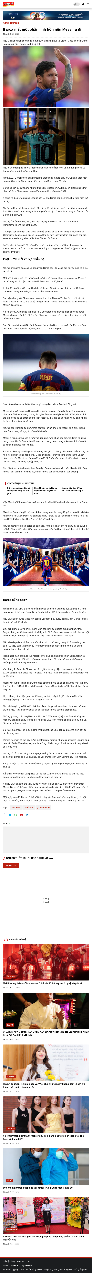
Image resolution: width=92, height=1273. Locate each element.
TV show (11, 1129)
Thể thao (29, 807)
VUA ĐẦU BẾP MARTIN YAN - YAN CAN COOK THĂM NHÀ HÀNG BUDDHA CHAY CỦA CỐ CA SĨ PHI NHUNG (46, 1033)
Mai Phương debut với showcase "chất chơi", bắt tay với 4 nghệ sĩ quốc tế (42, 983)
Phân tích (16, 807)
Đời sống (11, 1077)
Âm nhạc (11, 976)
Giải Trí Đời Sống (28, 1269)
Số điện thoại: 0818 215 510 (16, 1261)
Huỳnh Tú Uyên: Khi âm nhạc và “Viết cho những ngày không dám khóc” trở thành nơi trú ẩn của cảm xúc (44, 1085)
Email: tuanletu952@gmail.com (17, 1265)
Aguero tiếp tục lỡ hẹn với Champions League (72, 489)
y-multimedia (11, 23)
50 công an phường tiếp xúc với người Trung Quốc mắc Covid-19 (38, 1188)
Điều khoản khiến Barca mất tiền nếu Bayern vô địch (45, 491)
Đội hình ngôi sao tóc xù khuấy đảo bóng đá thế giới (18, 491)
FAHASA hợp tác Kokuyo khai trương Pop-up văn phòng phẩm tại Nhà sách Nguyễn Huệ (43, 1238)
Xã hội (10, 1181)
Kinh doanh (12, 1229)
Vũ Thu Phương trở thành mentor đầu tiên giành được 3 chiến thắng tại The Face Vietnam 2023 (43, 1137)
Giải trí (10, 1025)
